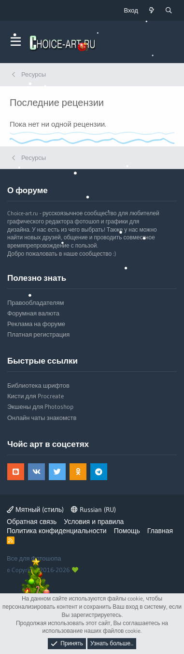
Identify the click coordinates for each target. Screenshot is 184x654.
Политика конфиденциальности (57, 530)
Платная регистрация (38, 334)
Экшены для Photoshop (40, 406)
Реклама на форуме (36, 323)
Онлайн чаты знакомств (41, 417)
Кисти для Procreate (35, 396)
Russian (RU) (93, 509)
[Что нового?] (151, 10)
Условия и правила (94, 521)
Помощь (127, 530)
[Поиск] (168, 10)
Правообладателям (35, 302)
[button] (16, 42)
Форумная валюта (33, 313)
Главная (160, 530)
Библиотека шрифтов (38, 385)
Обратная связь (32, 521)
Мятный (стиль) (35, 509)
